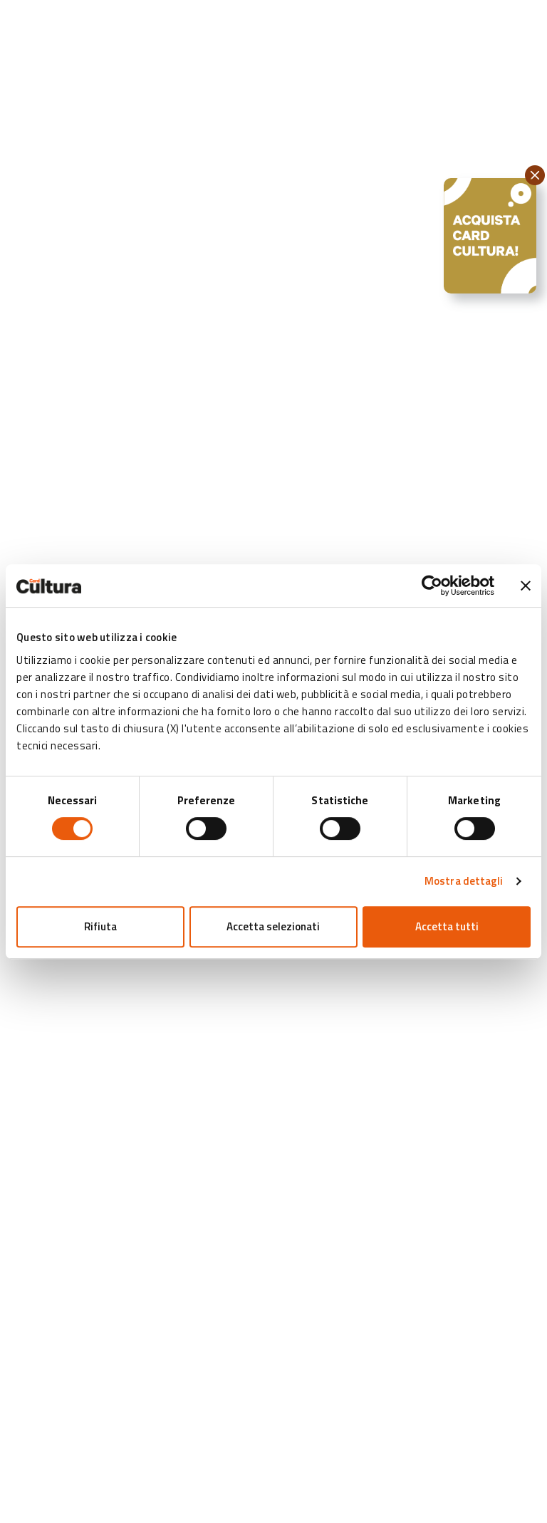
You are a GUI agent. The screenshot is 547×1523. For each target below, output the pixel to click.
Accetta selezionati (273, 926)
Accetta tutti (447, 926)
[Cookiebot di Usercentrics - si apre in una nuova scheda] (432, 585)
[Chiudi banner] (526, 586)
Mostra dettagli (464, 881)
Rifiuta (100, 926)
